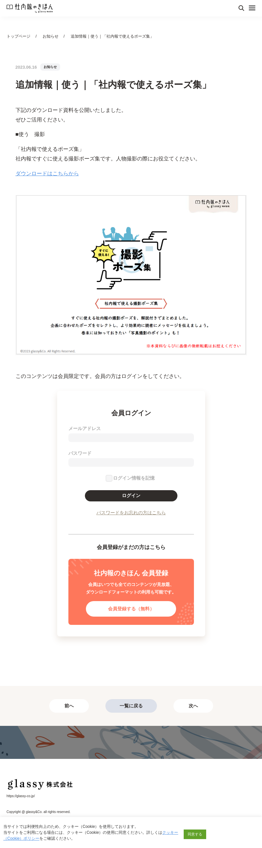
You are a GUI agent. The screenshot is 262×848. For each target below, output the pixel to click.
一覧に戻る (131, 705)
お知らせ (50, 36)
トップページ (18, 36)
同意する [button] (195, 834)
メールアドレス (84, 428)
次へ (193, 705)
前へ (69, 705)
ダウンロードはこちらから (47, 173)
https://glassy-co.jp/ (21, 796)
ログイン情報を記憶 (134, 478)
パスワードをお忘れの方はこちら (131, 512)
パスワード (80, 453)
